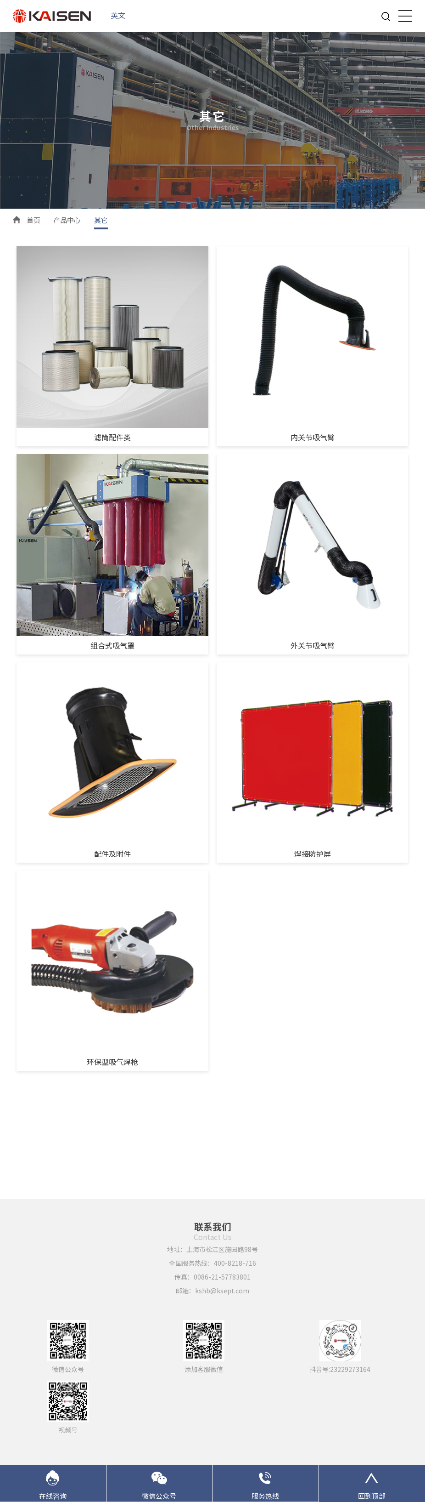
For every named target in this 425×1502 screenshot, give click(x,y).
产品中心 (67, 220)
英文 (118, 15)
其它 (101, 220)
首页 (33, 220)
